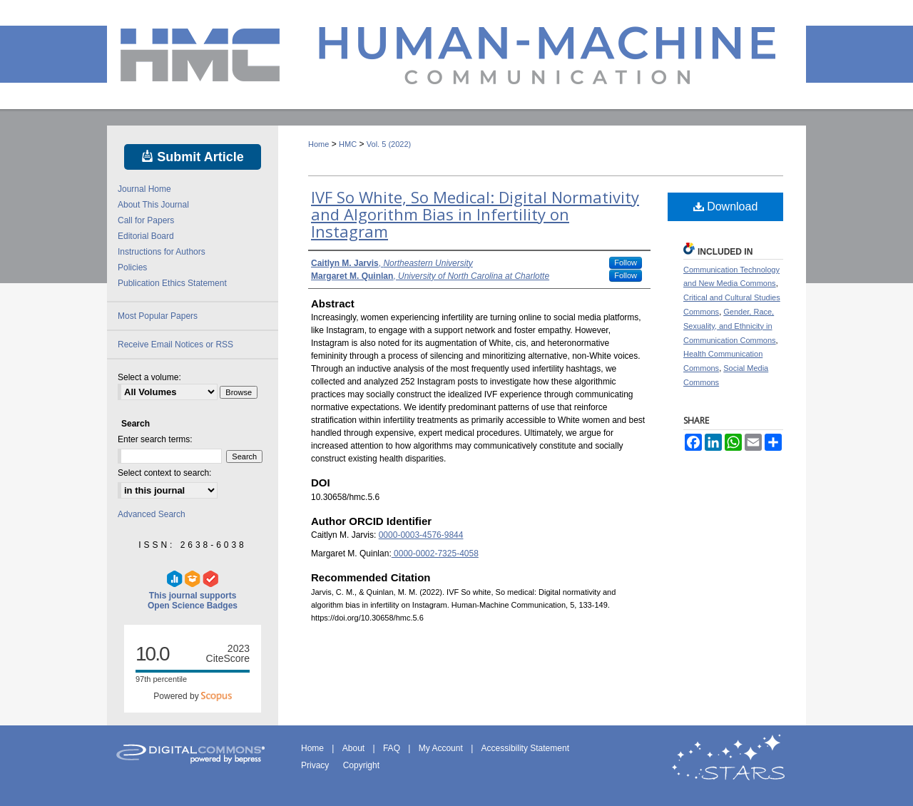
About (354, 748)
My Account (442, 748)
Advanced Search (151, 514)
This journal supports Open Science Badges (193, 591)
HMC (348, 144)
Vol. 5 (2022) (389, 144)
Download (725, 206)
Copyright (361, 765)
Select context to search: (164, 473)
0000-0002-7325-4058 (435, 553)
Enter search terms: (155, 439)
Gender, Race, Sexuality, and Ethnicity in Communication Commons (729, 326)
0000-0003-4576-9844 (421, 535)
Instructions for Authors (161, 252)
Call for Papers (146, 220)
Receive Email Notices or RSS (175, 345)
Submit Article (192, 157)
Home (318, 144)
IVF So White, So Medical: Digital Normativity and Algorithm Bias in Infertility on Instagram (475, 214)
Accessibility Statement (525, 748)
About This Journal (153, 205)
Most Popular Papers (158, 316)
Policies (132, 267)
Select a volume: (149, 377)
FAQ (392, 748)
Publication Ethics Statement (172, 283)
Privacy (316, 765)
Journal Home (144, 189)
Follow (625, 262)
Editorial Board (146, 236)
